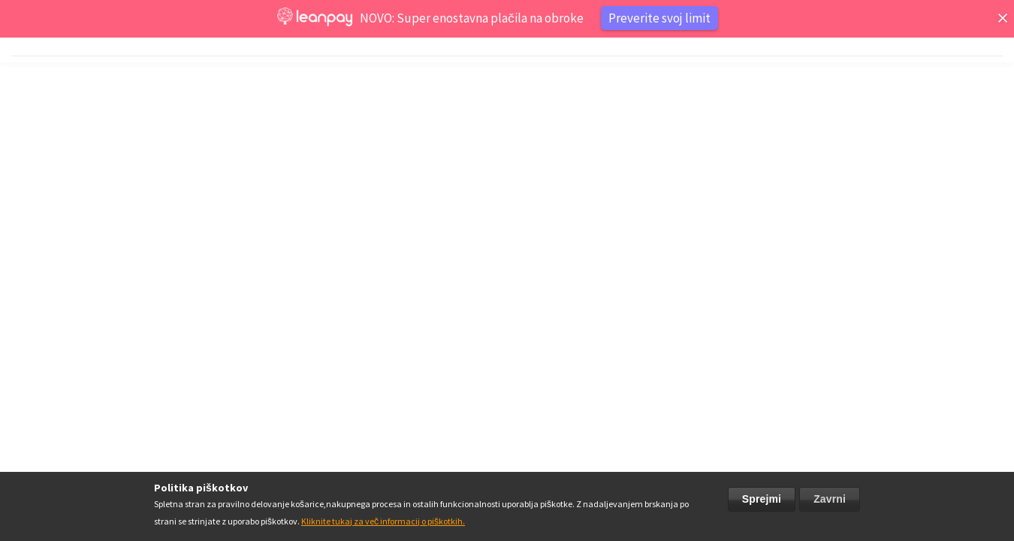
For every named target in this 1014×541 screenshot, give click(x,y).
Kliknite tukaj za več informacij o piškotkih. (383, 521)
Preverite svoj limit (659, 18)
